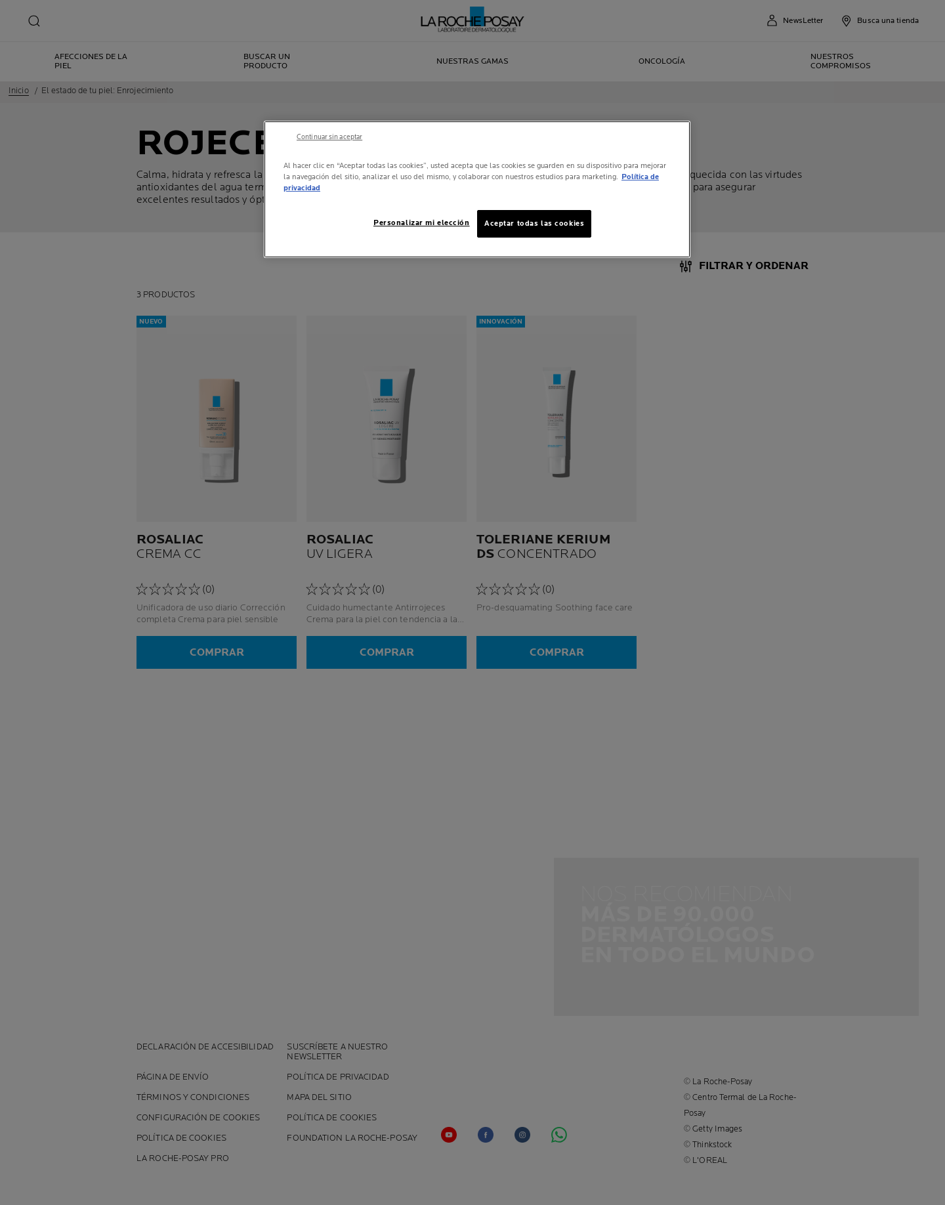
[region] (477, 189)
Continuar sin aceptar (329, 137)
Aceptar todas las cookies (534, 223)
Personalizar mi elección (421, 223)
